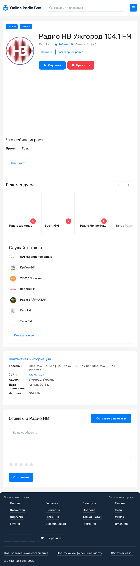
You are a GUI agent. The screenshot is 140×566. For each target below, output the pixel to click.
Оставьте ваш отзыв (111, 418)
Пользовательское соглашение (26, 553)
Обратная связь (122, 553)
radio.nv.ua (36, 374)
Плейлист (18, 163)
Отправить (21, 477)
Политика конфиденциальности (79, 553)
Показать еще (24, 335)
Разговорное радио (70, 52)
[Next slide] (128, 185)
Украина (46, 52)
